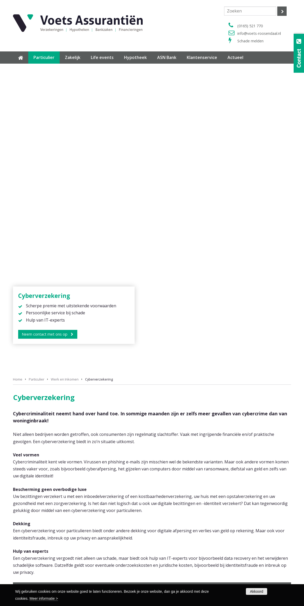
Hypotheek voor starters (34, 539)
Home (17, 74)
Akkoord (256, 591)
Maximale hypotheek (31, 551)
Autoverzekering (170, 455)
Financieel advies (128, 325)
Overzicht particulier (173, 474)
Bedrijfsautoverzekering (176, 493)
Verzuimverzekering (172, 505)
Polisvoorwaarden (28, 577)
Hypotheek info (26, 532)
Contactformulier (170, 532)
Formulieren (23, 571)
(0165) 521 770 (250, 25)
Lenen (208, 325)
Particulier (36, 74)
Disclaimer (165, 564)
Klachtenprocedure (172, 577)
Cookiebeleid (167, 571)
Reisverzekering (169, 467)
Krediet (32, 343)
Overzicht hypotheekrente (35, 545)
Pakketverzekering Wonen (178, 461)
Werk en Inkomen (65, 74)
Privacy (184, 564)
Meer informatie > (44, 598)
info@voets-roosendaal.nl (259, 33)
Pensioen (34, 325)
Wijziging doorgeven (173, 545)
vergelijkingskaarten (263, 369)
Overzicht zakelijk (170, 512)
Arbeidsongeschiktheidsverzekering (186, 499)
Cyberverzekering (129, 343)
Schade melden (250, 40)
